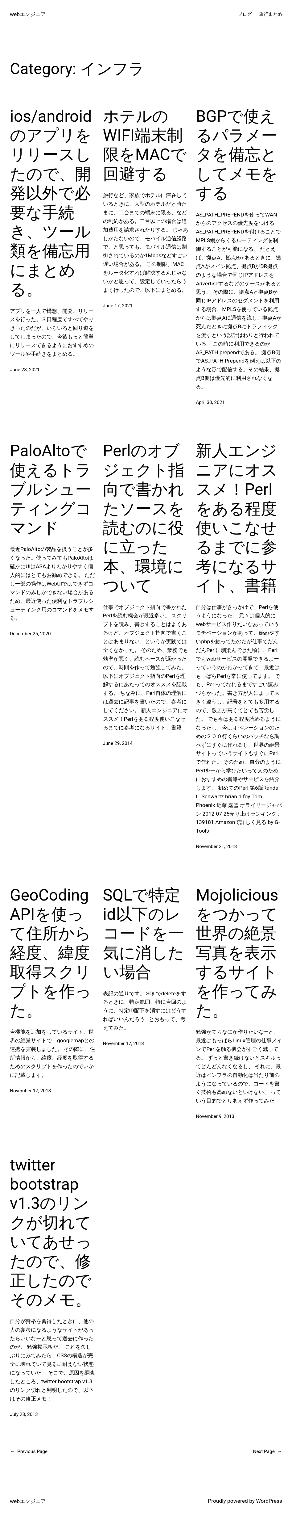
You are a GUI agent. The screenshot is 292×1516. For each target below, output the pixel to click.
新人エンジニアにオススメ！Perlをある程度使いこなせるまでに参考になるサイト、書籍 (237, 518)
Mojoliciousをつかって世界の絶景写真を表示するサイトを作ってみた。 (237, 953)
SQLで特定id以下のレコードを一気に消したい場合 (143, 934)
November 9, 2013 (215, 1116)
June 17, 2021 (118, 306)
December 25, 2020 (30, 633)
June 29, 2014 (118, 743)
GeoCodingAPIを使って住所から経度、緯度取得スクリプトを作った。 (50, 953)
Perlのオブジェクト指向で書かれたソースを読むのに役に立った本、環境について (143, 518)
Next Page (267, 1451)
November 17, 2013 (30, 1091)
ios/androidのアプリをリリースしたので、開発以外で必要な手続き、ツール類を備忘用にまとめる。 (51, 203)
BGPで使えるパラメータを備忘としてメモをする (237, 155)
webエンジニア (28, 14)
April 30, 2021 (210, 402)
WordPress (269, 1501)
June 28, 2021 (24, 369)
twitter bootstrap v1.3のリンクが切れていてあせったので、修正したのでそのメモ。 (51, 1232)
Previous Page (28, 1451)
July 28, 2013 (24, 1414)
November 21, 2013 (216, 846)
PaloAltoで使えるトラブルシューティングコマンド (51, 489)
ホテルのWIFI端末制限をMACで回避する (145, 145)
